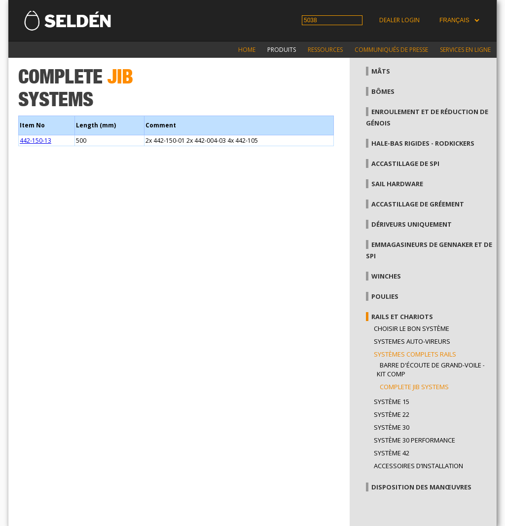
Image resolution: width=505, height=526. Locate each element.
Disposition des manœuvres (421, 487)
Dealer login (399, 20)
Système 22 (391, 414)
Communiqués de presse (391, 49)
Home (246, 49)
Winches (386, 276)
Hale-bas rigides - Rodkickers (422, 143)
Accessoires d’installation (418, 465)
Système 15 (391, 401)
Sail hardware (397, 183)
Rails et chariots (402, 316)
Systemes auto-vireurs (412, 341)
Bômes (383, 91)
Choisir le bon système (411, 328)
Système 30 (391, 427)
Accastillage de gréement (417, 204)
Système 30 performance (414, 440)
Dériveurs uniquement (411, 224)
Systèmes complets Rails (415, 354)
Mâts (380, 71)
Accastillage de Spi (405, 163)
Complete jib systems (414, 386)
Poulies (384, 296)
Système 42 (391, 452)
